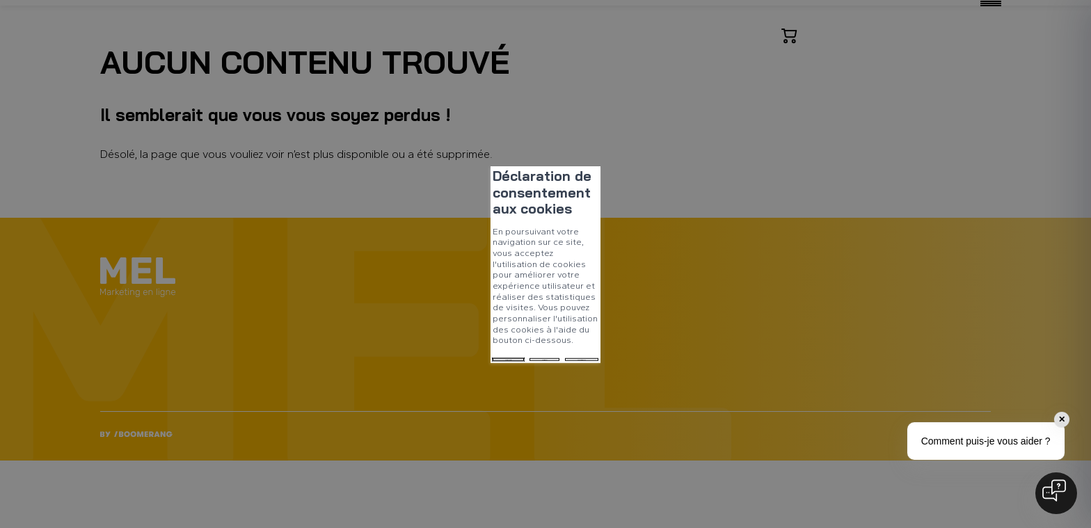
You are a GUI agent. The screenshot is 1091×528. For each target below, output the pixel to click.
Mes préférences (459, 294)
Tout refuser (368, 294)
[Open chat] (1056, 493)
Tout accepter (283, 294)
